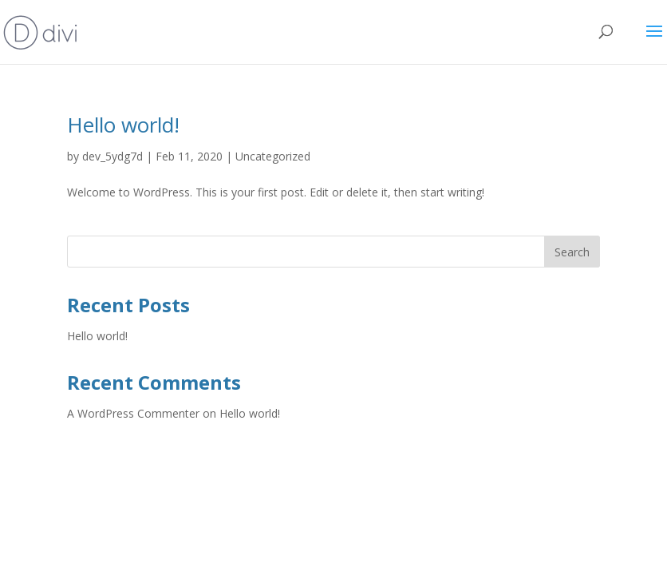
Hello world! (123, 124)
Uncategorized (272, 156)
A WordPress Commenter (133, 413)
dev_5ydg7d (112, 156)
